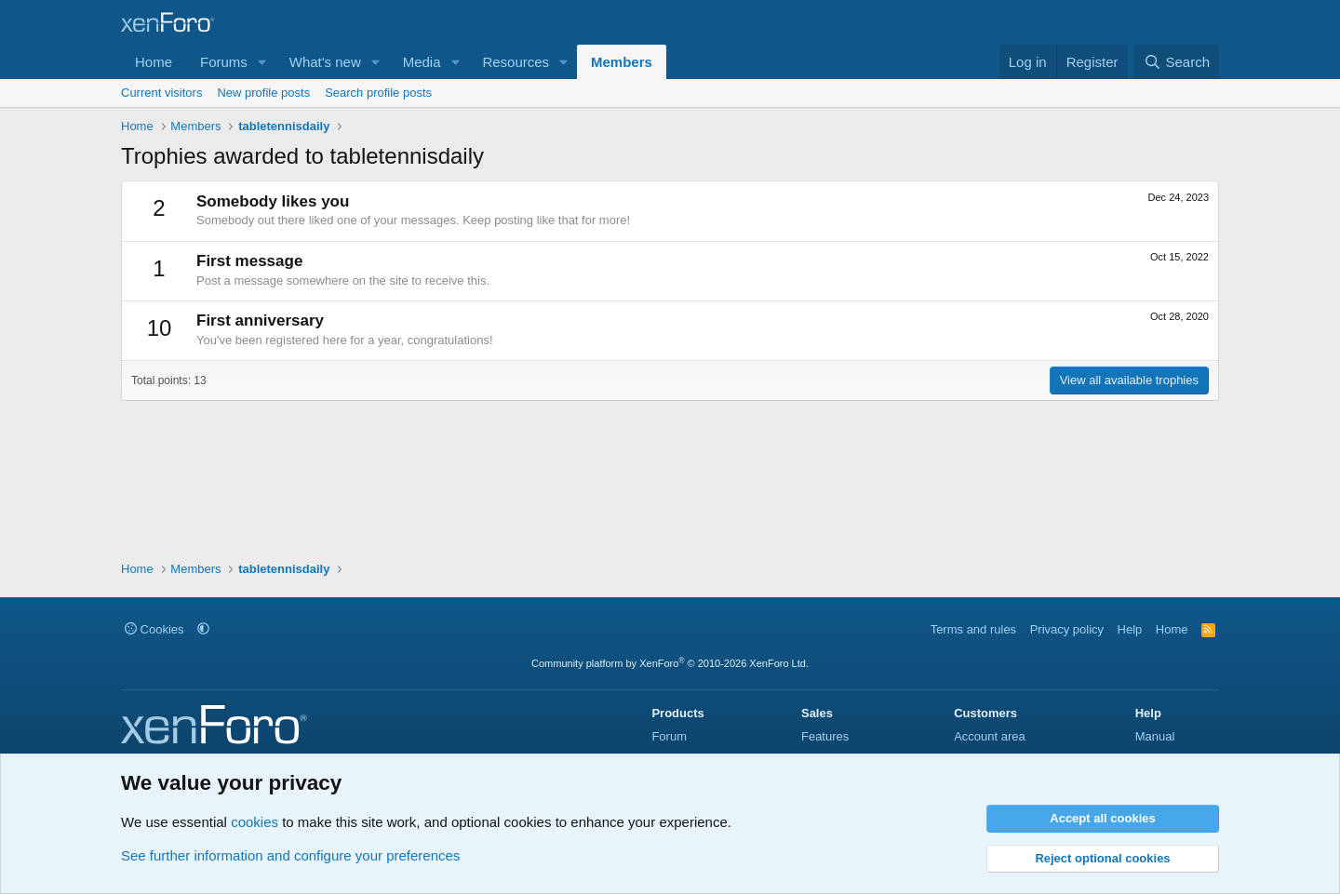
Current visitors (161, 93)
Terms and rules (973, 629)
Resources (515, 62)
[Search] (1176, 62)
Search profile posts (378, 93)
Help (1130, 629)
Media (422, 62)
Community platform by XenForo (670, 663)
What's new (325, 62)
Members (621, 62)
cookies (254, 822)
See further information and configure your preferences (290, 855)
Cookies (154, 629)
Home (153, 62)
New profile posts (263, 93)
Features (825, 736)
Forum (669, 736)
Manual (1155, 736)
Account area (989, 736)
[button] (262, 62)
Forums (224, 62)
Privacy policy (1067, 629)
